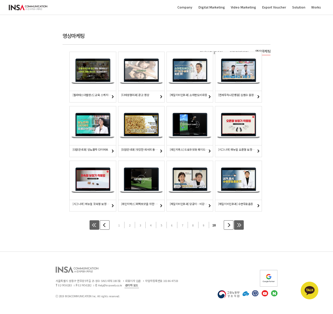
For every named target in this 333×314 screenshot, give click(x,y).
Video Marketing (243, 7)
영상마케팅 (263, 51)
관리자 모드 (131, 286)
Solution (298, 7)
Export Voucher (274, 7)
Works (316, 7)
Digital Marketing (212, 7)
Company (184, 7)
